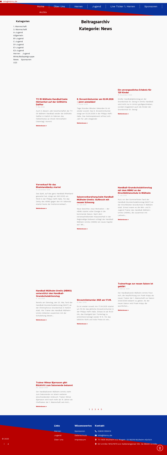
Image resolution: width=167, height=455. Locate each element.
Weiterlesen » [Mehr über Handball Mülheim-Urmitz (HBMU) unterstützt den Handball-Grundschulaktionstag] (41, 320)
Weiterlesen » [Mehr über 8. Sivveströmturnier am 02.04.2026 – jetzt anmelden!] (82, 123)
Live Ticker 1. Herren (122, 6)
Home (40, 6)
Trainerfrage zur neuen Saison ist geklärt (135, 285)
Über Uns (59, 6)
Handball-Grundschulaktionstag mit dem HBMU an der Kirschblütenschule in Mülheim (135, 190)
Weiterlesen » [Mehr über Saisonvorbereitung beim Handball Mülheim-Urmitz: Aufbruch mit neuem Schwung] (82, 229)
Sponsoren (150, 6)
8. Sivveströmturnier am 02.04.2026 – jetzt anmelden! (95, 100)
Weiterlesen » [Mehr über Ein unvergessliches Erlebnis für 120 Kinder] (123, 114)
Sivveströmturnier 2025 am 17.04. (94, 300)
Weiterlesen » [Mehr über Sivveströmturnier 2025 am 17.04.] (82, 324)
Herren (78, 6)
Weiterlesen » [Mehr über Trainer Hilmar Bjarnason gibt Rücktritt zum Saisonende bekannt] (41, 406)
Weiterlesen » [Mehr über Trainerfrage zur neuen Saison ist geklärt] (123, 310)
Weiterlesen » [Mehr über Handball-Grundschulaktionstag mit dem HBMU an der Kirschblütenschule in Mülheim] (123, 219)
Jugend (96, 6)
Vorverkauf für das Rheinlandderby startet (48, 186)
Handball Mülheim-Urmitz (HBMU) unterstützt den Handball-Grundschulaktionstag (54, 293)
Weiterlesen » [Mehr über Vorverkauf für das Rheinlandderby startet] (41, 208)
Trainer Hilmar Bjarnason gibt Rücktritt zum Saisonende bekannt (54, 384)
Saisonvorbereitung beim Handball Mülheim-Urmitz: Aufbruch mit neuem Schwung (95, 199)
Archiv (43, 12)
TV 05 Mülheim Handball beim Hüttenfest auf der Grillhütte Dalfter (51, 102)
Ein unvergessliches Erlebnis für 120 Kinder (134, 91)
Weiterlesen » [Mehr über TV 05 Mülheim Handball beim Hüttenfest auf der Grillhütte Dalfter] (41, 126)
